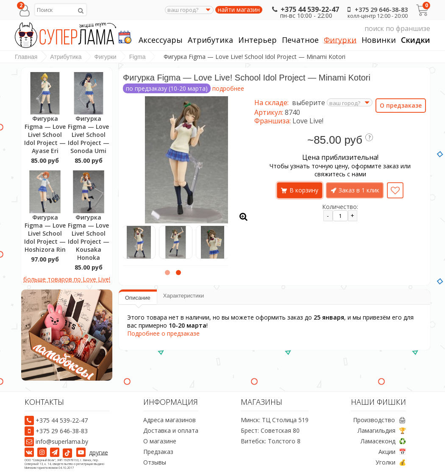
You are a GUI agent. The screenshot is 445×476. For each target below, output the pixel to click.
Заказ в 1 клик (359, 190)
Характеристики (183, 295)
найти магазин (239, 10)
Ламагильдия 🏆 (382, 430)
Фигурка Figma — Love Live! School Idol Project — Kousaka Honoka (88, 237)
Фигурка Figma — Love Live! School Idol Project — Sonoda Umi (88, 134)
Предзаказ (158, 452)
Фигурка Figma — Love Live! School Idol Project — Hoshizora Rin (45, 233)
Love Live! (307, 120)
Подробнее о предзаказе (163, 333)
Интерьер (257, 40)
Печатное (300, 40)
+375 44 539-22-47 (304, 9)
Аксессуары (161, 40)
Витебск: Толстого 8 (270, 441)
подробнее (228, 88)
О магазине (159, 441)
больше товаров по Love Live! (66, 279)
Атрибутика (210, 40)
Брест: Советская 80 (270, 430)
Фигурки (340, 40)
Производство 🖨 (379, 420)
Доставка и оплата (170, 430)
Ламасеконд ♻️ (383, 441)
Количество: (340, 207)
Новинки (379, 40)
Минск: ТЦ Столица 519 (275, 420)
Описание (137, 298)
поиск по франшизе (350, 28)
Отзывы (154, 462)
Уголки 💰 (390, 462)
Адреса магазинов (169, 420)
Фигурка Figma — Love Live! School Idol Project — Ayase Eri (45, 134)
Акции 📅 (392, 452)
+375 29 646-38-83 (376, 10)
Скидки (415, 40)
